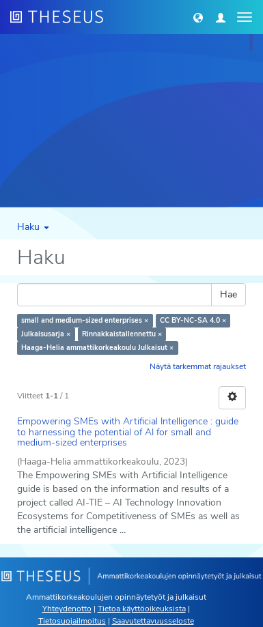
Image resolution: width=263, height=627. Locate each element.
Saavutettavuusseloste (153, 620)
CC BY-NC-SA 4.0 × (193, 320)
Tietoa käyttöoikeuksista (142, 608)
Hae (228, 294)
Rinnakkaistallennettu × (122, 334)
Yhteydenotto (67, 608)
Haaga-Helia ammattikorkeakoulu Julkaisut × (97, 347)
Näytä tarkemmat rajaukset (198, 366)
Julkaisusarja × (45, 334)
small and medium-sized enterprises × (84, 320)
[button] (198, 17)
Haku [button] (33, 226)
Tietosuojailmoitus (72, 620)
